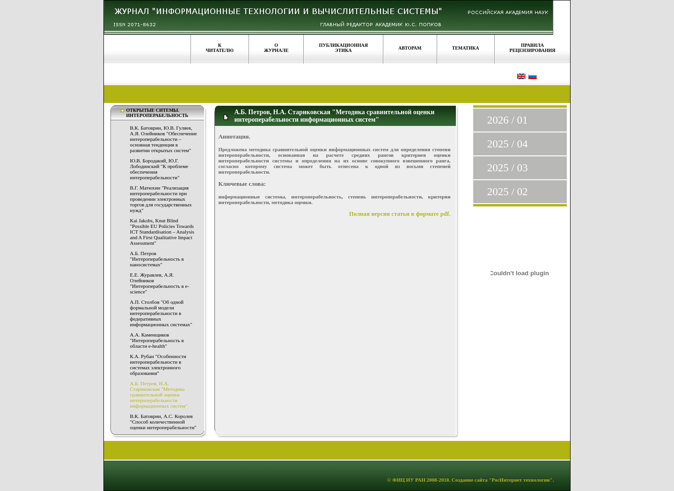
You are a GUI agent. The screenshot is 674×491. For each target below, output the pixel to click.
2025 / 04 (507, 144)
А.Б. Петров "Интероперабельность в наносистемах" (157, 258)
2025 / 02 (507, 192)
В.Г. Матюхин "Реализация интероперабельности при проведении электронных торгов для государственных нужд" (161, 199)
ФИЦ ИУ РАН (408, 480)
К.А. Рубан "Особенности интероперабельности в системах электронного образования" (158, 364)
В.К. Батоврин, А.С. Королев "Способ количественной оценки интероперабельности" (163, 421)
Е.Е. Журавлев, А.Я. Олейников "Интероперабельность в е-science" (160, 283)
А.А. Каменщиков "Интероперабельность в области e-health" (157, 340)
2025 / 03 (507, 168)
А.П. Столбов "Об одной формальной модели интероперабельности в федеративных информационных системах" (161, 313)
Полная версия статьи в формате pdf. (400, 214)
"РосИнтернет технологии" (520, 480)
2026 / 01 (507, 120)
